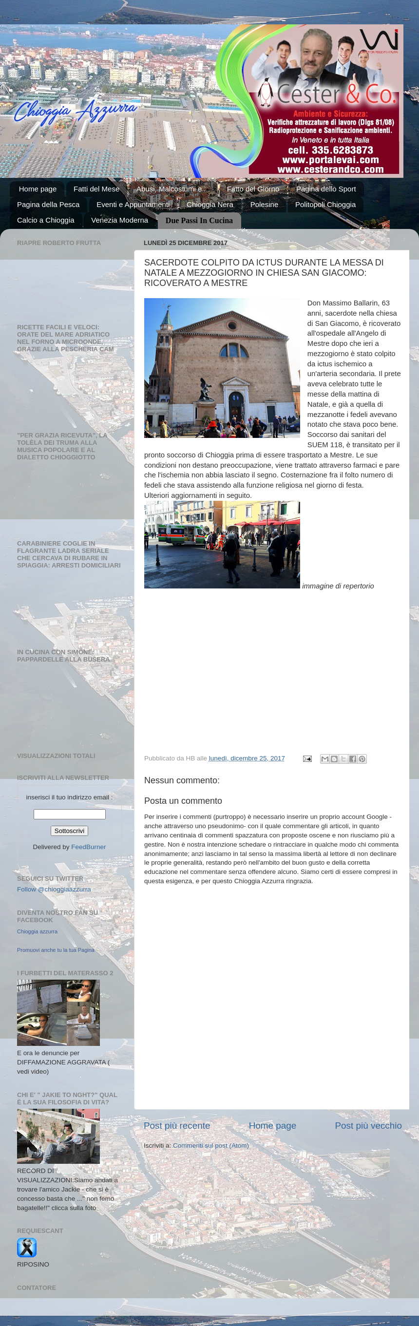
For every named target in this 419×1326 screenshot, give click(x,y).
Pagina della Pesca (48, 204)
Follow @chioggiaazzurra (54, 889)
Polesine (264, 204)
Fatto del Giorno (253, 189)
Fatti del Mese (96, 189)
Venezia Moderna (119, 220)
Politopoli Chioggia (325, 204)
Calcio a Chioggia (46, 220)
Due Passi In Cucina (199, 220)
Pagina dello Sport (326, 189)
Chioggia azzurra (37, 931)
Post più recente (177, 1125)
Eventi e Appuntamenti (133, 204)
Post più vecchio (368, 1125)
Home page (38, 189)
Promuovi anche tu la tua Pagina (56, 950)
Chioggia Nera (210, 204)
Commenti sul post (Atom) (211, 1145)
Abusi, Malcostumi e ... (173, 189)
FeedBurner (88, 847)
